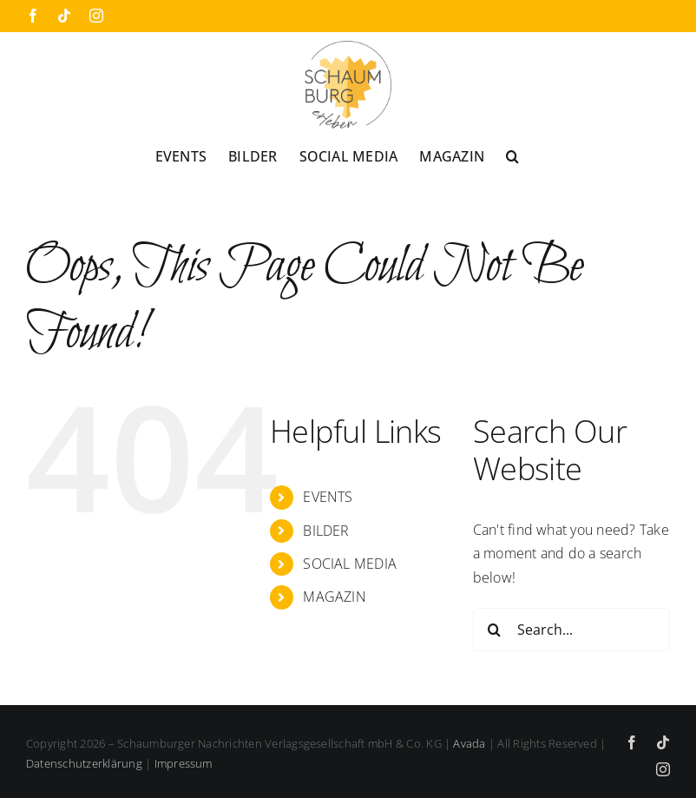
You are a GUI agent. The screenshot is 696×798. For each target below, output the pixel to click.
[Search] (494, 629)
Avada (469, 743)
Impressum (183, 763)
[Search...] (571, 629)
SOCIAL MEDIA (350, 563)
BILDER (326, 530)
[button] (512, 155)
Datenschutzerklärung (84, 763)
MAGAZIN (334, 596)
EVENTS (327, 496)
